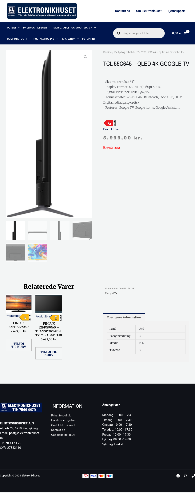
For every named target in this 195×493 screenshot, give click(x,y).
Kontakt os (123, 11)
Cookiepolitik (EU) (63, 436)
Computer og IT (18, 39)
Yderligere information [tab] (124, 318)
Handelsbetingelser (64, 421)
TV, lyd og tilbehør (36, 27)
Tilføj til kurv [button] (18, 346)
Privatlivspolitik (61, 416)
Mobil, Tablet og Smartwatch (73, 27)
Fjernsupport (176, 11)
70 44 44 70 (13, 444)
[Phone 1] (193, 476)
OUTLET (13, 27)
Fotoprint (87, 39)
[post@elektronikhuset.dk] (185, 476)
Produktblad (111, 129)
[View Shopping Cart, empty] (179, 33)
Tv (138, 52)
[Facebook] (178, 476)
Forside (107, 52)
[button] (17, 27)
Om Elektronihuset (149, 11)
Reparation (69, 39)
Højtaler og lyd (45, 39)
